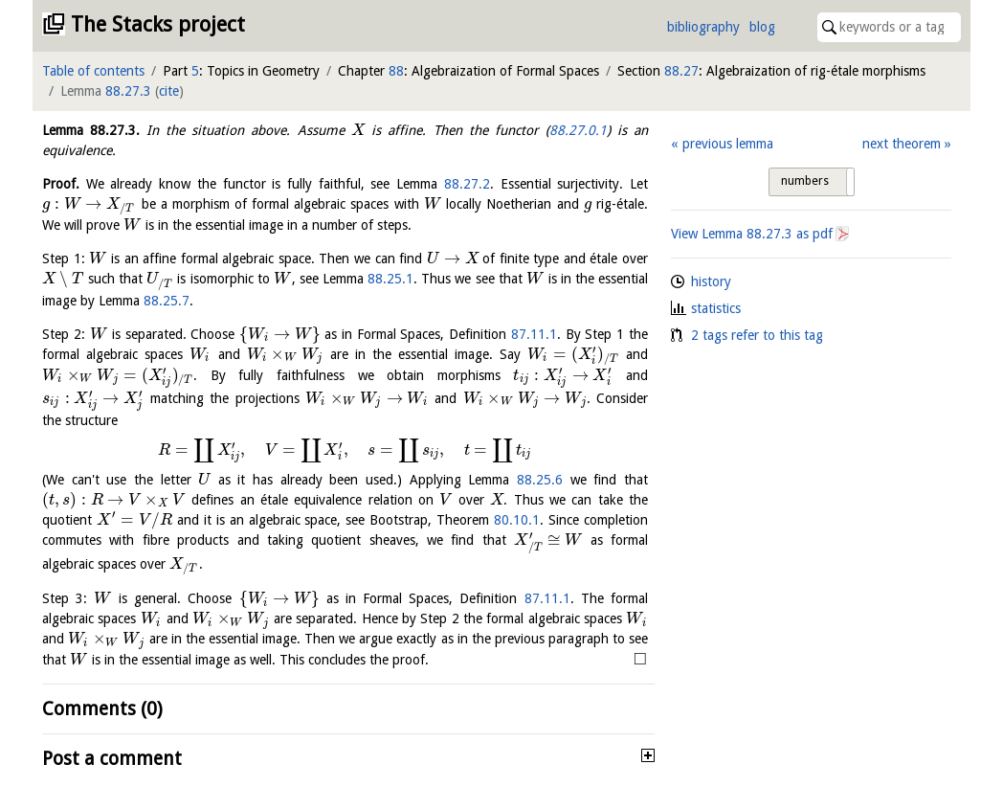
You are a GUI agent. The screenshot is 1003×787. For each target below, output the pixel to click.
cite (169, 91)
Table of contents (93, 71)
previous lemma (727, 143)
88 (396, 71)
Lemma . (91, 130)
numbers (805, 181)
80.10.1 (517, 520)
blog (762, 26)
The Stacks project (158, 24)
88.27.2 (467, 183)
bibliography (703, 26)
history (711, 281)
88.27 (681, 71)
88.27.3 (128, 91)
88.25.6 (540, 479)
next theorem (901, 143)
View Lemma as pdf (752, 233)
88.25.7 (166, 300)
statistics (716, 308)
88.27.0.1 (578, 130)
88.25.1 (390, 278)
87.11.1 (534, 334)
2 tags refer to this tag (757, 335)
